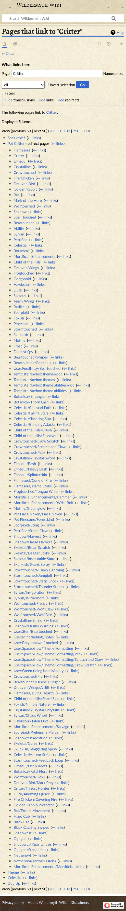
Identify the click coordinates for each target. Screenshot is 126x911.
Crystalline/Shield (27, 620)
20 (51, 131)
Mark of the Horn (27, 200)
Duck (17, 290)
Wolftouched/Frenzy (30, 603)
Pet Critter (16, 143)
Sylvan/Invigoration (29, 592)
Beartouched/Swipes (30, 357)
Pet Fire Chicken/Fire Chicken (37, 514)
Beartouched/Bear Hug (32, 362)
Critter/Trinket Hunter (31, 788)
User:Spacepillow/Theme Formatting (43, 648)
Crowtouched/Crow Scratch (36, 441)
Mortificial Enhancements (34, 256)
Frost (17, 346)
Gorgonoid (22, 278)
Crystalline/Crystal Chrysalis (36, 710)
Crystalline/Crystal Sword (34, 458)
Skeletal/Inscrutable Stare (34, 558)
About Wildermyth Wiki (47, 902)
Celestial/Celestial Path (32, 407)
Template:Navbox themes (34, 379)
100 (66, 131)
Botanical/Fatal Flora (30, 771)
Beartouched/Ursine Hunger (36, 682)
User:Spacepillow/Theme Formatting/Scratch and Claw (58, 659)
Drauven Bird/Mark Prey (33, 782)
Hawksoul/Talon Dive (31, 721)
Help (120, 32)
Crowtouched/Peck (29, 452)
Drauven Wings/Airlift (31, 687)
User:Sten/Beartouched (32, 631)
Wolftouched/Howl (29, 777)
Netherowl (22, 855)
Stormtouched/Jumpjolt (32, 575)
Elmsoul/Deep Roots (30, 766)
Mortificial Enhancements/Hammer (42, 497)
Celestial (20, 245)
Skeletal (19, 295)
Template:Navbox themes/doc (37, 374)
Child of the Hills (26, 262)
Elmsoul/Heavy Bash (30, 469)
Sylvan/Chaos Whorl (30, 715)
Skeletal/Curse (25, 743)
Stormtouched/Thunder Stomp (38, 586)
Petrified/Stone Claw (30, 530)
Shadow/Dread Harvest (32, 542)
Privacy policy (13, 902)
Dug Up (14, 883)
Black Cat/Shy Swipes (31, 827)
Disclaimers (79, 902)
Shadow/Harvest (27, 536)
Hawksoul (21, 284)
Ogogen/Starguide (28, 849)
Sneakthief (16, 138)
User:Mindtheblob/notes (33, 637)
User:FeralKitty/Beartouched (36, 368)
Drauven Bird (24, 183)
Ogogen (19, 838)
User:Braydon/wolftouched (35, 642)
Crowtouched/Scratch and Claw (39, 446)
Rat (16, 195)
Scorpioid (21, 312)
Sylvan (18, 234)
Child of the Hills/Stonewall (35, 435)
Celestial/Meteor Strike (32, 754)
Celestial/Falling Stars (31, 413)
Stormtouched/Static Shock (35, 581)
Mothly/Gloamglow (29, 508)
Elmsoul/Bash (24, 463)
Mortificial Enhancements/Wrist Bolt (43, 502)
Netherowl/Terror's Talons (34, 861)
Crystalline (22, 167)
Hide (9, 100)
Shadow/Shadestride (30, 738)
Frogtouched (23, 273)
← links (34, 138)
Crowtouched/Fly (27, 676)
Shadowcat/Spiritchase (32, 844)
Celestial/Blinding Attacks (34, 424)
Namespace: (113, 73)
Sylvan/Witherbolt (28, 598)
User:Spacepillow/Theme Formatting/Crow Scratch (54, 665)
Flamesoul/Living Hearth (33, 693)
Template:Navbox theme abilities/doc (43, 385)
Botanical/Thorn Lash (31, 402)
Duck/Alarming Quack (31, 794)
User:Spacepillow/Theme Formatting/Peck (47, 654)
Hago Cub (21, 816)
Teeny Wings (23, 301)
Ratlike (19, 306)
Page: (6, 73)
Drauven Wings (26, 267)
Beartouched (24, 223)
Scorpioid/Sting (26, 525)
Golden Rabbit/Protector (33, 805)
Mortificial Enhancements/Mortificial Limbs (48, 866)
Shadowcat (22, 833)
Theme (13, 872)
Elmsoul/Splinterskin (30, 474)
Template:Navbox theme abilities (39, 390)
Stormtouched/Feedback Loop (38, 760)
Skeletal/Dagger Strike (31, 553)
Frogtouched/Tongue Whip (35, 491)
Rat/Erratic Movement (31, 810)
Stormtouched (25, 329)
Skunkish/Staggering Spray (35, 749)
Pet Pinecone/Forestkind (33, 519)
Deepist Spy (23, 351)
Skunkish (20, 334)
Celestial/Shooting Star (32, 418)
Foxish (18, 318)
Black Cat (21, 822)
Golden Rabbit (25, 189)
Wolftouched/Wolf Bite (32, 614)
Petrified (20, 239)
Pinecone (20, 323)
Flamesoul (21, 150)
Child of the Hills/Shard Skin (36, 698)
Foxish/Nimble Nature (31, 704)
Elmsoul (19, 161)
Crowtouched (24, 172)
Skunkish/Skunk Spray (31, 564)
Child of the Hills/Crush (32, 430)
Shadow (19, 211)
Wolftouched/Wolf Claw (33, 609)
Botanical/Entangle (28, 396)
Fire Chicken (23, 178)
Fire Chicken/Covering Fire (35, 799)
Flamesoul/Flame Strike (32, 486)
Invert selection (62, 85)
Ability (18, 228)
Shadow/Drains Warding (33, 626)
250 (76, 131)
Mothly (19, 340)
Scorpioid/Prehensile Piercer (36, 732)
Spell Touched (24, 217)
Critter (10, 53)
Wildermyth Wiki (39, 5)
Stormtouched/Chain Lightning (38, 570)
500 (85, 131)
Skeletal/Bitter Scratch (31, 547)
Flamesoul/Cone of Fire (32, 480)
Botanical (21, 250)
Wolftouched (24, 206)
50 (58, 131)
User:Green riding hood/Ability (38, 670)
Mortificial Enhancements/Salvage (41, 726)
